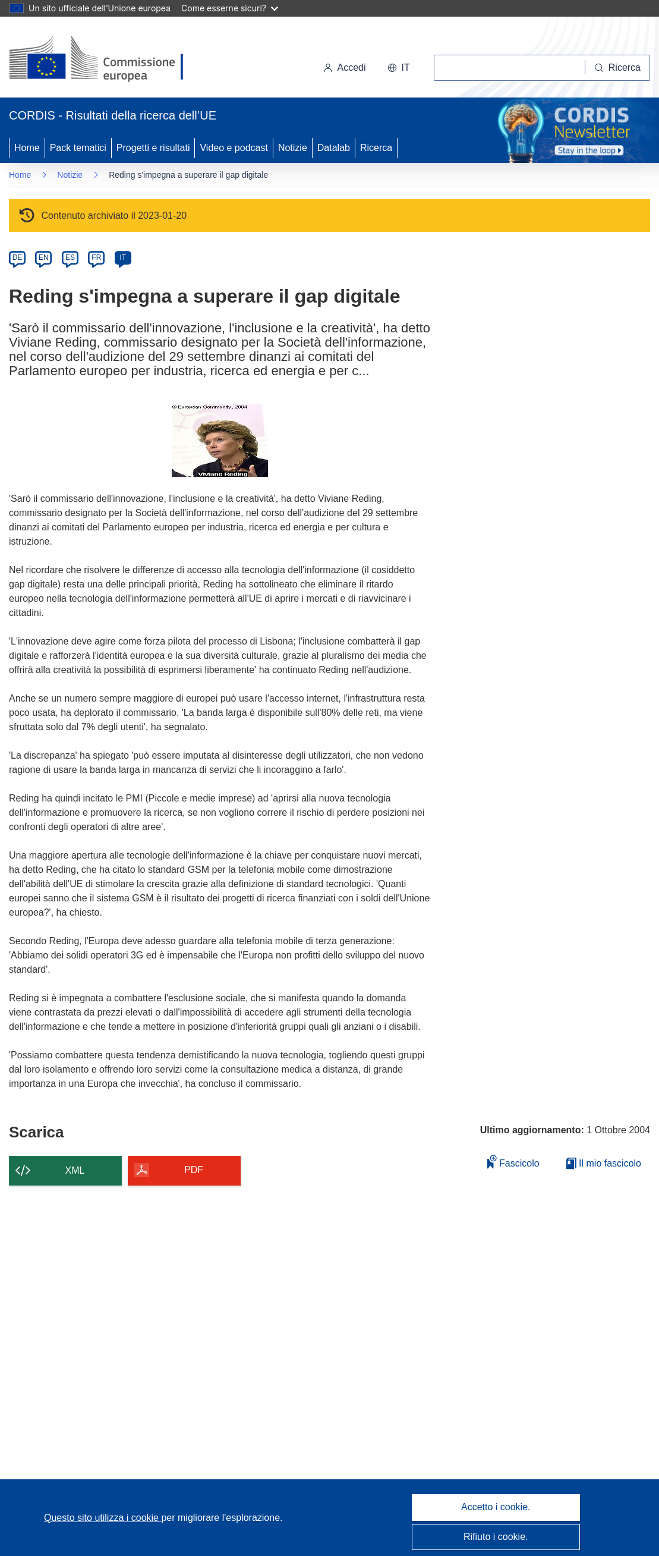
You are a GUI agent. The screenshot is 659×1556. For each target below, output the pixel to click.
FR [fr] (96, 257)
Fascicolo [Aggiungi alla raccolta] (513, 1161)
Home (27, 148)
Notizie (292, 148)
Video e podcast (233, 148)
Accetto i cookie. (496, 1507)
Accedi (344, 67)
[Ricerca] (617, 68)
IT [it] (122, 257)
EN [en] (44, 257)
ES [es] (70, 257)
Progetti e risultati (153, 148)
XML (75, 1170)
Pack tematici (78, 148)
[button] (399, 68)
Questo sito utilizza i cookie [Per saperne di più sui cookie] (102, 1518)
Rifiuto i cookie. (495, 1537)
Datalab (333, 148)
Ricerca (376, 148)
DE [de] (17, 257)
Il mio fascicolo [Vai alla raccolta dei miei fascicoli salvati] (603, 1163)
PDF (193, 1170)
